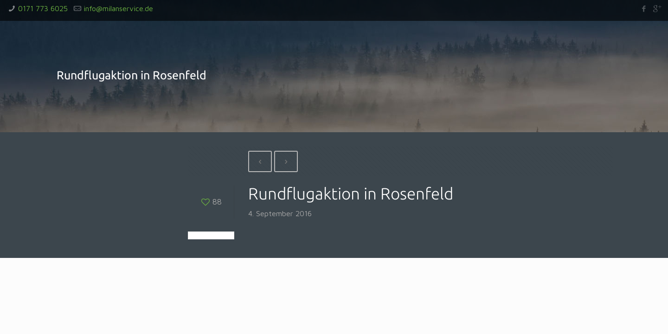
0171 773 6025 (43, 8)
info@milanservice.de (118, 8)
